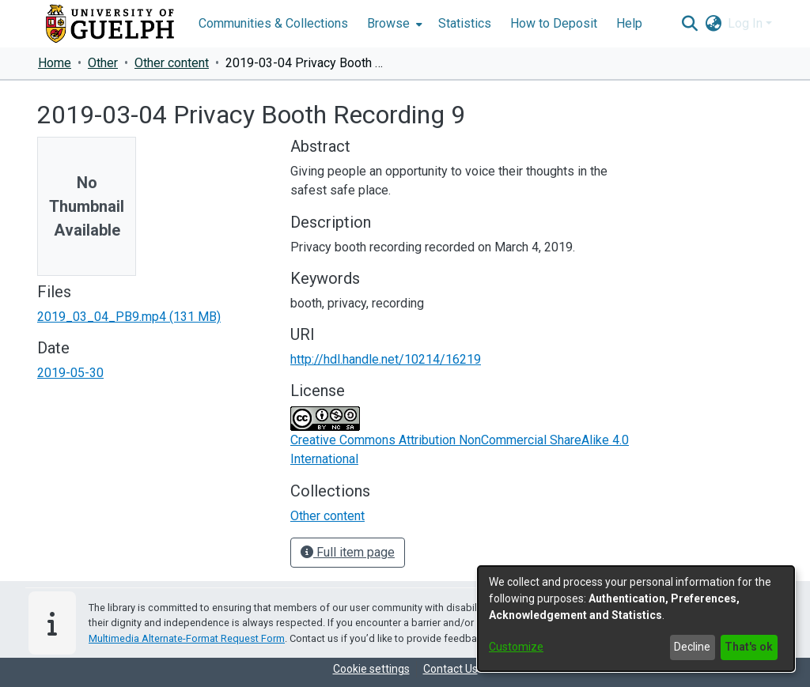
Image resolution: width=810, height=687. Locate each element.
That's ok (749, 646)
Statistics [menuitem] (464, 23)
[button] (689, 23)
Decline (692, 646)
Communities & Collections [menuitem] (273, 23)
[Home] (110, 23)
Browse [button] (388, 23)
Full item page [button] (348, 552)
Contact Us (450, 668)
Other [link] (103, 62)
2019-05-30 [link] (70, 372)
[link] (129, 316)
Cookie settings (371, 668)
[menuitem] (393, 23)
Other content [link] (171, 62)
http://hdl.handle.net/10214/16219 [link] (385, 359)
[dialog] (636, 618)
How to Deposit (553, 23)
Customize (516, 646)
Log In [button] (747, 23)
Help (629, 23)
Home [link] (54, 62)
